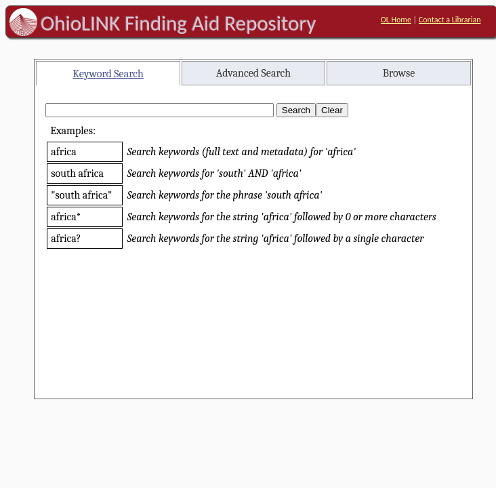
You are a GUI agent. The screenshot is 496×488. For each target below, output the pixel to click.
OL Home (396, 19)
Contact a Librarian (450, 19)
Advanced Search (253, 73)
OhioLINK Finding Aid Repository (178, 23)
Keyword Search (108, 74)
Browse (399, 73)
